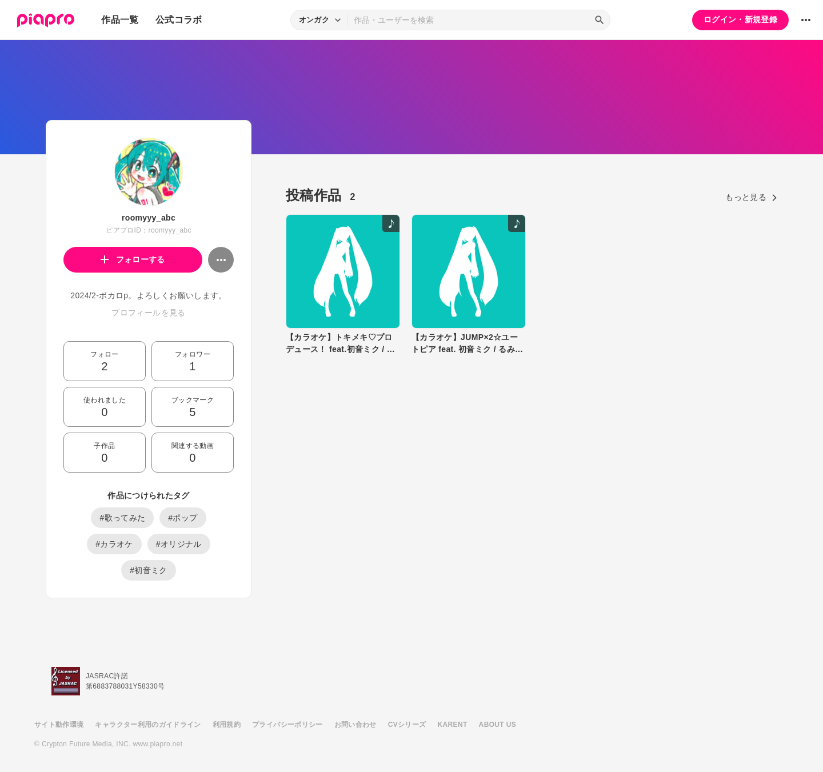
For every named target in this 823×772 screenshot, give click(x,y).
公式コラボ (178, 20)
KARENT (453, 725)
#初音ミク (148, 570)
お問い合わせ (355, 725)
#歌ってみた (122, 517)
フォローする (133, 259)
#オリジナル (179, 544)
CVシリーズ (407, 725)
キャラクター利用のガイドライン (148, 725)
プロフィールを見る (148, 312)
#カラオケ (114, 544)
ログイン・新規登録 (740, 19)
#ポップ (182, 517)
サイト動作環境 (58, 725)
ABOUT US (497, 725)
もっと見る (751, 197)
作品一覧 (119, 20)
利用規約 (227, 725)
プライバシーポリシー (287, 725)
